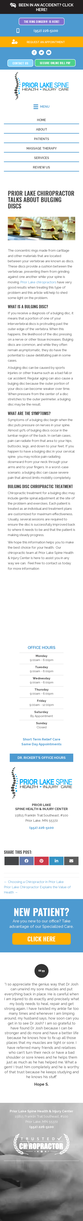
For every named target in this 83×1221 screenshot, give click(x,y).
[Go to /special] (41, 41)
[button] (41, 7)
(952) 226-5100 (41, 828)
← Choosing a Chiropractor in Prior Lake (34, 882)
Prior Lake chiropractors (38, 282)
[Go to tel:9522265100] (41, 31)
